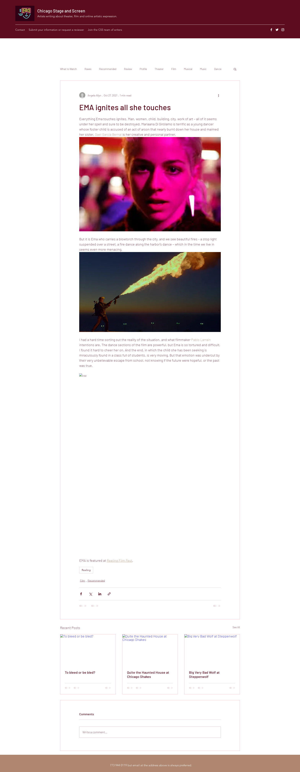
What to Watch (68, 69)
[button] (235, 69)
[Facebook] (271, 30)
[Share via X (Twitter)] (90, 594)
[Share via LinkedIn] (100, 594)
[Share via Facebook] (81, 594)
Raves (88, 69)
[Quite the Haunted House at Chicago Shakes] (150, 649)
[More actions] (218, 95)
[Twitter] (277, 30)
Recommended (107, 69)
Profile (143, 69)
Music (203, 69)
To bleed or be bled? (80, 672)
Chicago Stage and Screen (61, 10)
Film (173, 69)
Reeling (86, 570)
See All (236, 627)
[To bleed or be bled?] (88, 649)
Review (128, 69)
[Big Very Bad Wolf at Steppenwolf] (212, 649)
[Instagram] (283, 30)
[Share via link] (109, 594)
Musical (188, 69)
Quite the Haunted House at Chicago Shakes (148, 674)
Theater (159, 69)
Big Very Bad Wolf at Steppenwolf (204, 674)
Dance (217, 69)
